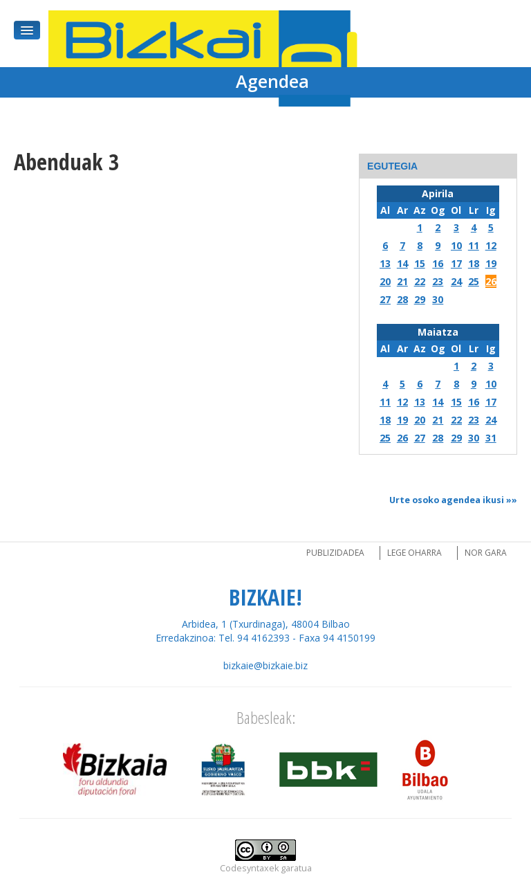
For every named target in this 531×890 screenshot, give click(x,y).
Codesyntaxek (249, 868)
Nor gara (486, 552)
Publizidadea (335, 552)
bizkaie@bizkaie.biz (265, 665)
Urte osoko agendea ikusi (446, 500)
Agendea (272, 81)
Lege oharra (414, 552)
